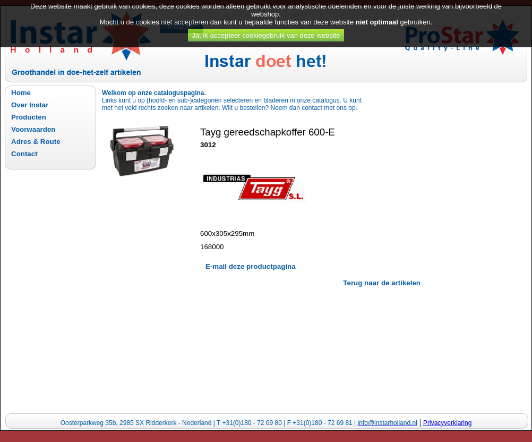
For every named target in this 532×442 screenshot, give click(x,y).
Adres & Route (36, 142)
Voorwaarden (33, 129)
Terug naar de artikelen (382, 283)
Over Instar (29, 105)
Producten (28, 117)
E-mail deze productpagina (250, 266)
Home (21, 93)
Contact (24, 154)
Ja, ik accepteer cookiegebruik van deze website (266, 31)
